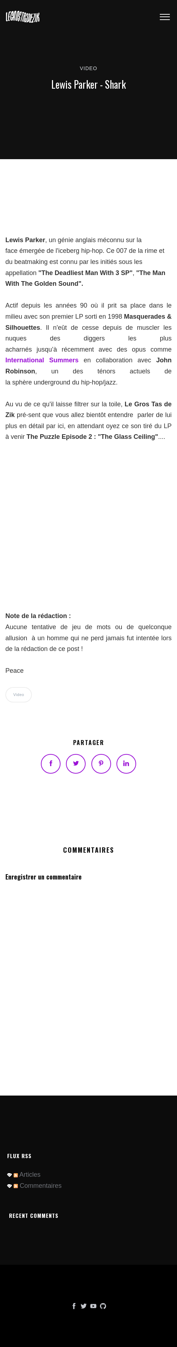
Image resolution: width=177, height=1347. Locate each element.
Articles (27, 1174)
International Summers (41, 360)
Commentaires (38, 1185)
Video (88, 68)
